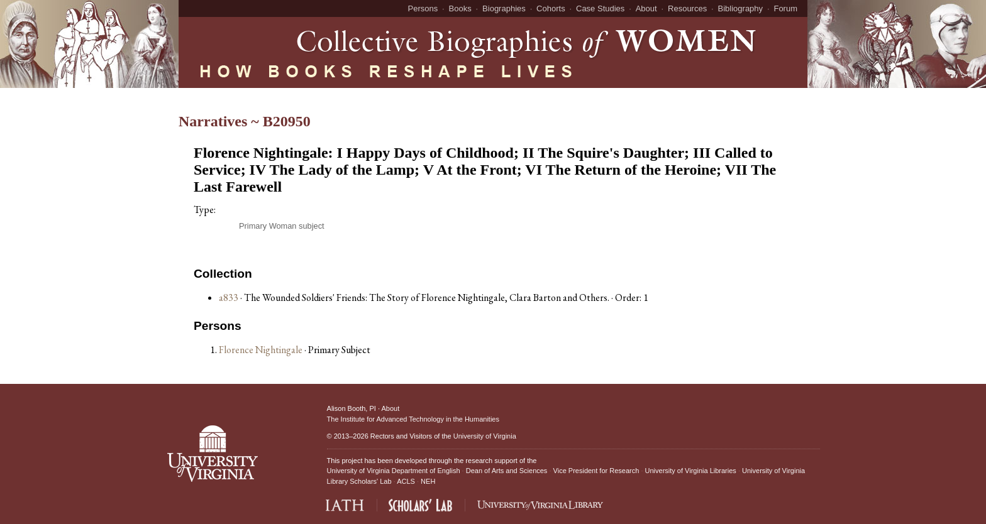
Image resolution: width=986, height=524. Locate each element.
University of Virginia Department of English (393, 470)
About (646, 8)
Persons (423, 8)
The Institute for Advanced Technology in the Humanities (413, 419)
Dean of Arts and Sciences (507, 470)
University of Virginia (484, 436)
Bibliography (740, 8)
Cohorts (550, 8)
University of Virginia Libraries (690, 470)
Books (460, 8)
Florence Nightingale (261, 349)
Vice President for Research (596, 470)
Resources (687, 8)
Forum (785, 8)
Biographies (504, 8)
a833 (228, 297)
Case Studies (600, 8)
